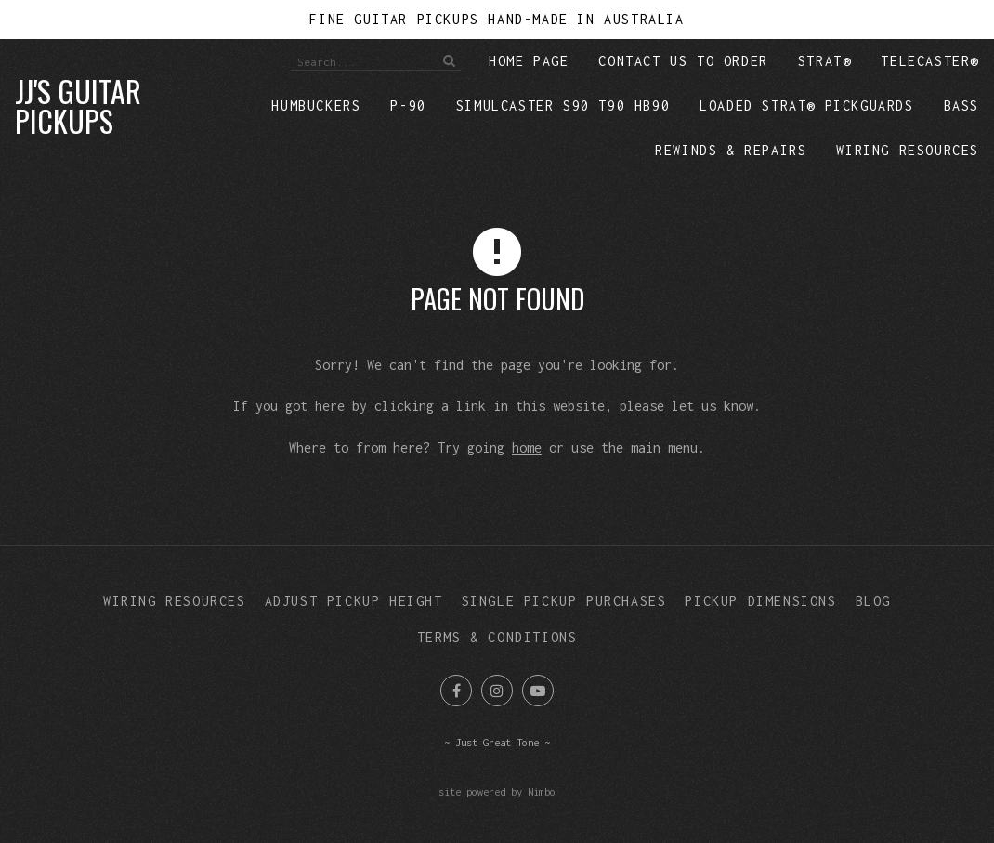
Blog (873, 601)
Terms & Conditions (497, 637)
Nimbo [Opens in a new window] (542, 791)
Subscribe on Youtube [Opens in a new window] (538, 690)
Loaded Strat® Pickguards (806, 105)
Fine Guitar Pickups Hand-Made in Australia (496, 19)
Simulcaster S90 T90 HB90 (563, 105)
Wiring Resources (907, 150)
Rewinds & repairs (730, 150)
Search (447, 60)
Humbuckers (315, 105)
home (527, 447)
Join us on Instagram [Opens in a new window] (497, 690)
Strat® (825, 61)
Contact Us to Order (682, 61)
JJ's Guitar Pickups (78, 105)
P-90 (407, 105)
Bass (961, 105)
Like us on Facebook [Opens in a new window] (456, 690)
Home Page (529, 61)
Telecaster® (930, 61)
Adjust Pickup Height (354, 601)
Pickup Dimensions (760, 601)
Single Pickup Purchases (564, 601)
